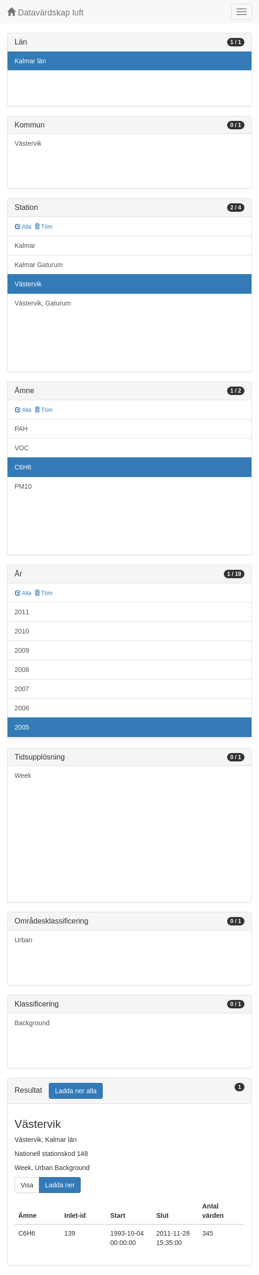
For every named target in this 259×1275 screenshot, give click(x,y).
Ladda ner (60, 1185)
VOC (22, 448)
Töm (43, 227)
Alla (23, 227)
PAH (21, 428)
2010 (22, 631)
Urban (23, 940)
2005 (22, 727)
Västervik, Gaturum (43, 303)
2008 (22, 669)
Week (23, 775)
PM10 (23, 486)
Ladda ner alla (76, 1091)
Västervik (28, 143)
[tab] (129, 1091)
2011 (22, 612)
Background (32, 1023)
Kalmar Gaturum (39, 264)
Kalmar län (30, 61)
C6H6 (23, 467)
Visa (27, 1185)
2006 (22, 708)
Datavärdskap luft (45, 12)
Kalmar (25, 245)
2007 (22, 689)
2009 (22, 650)
